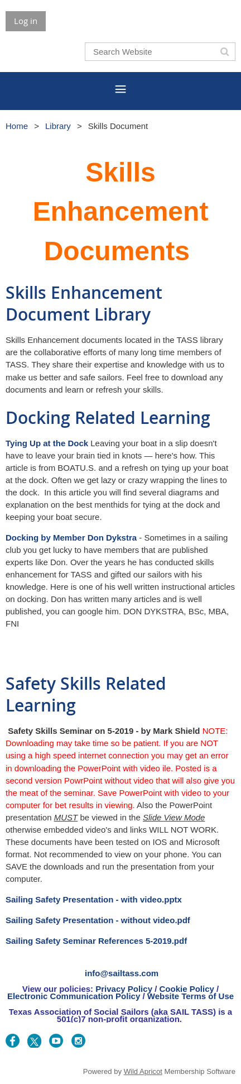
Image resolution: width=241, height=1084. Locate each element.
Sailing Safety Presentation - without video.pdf (98, 920)
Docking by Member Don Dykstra (71, 537)
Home (17, 126)
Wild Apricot (143, 1071)
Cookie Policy (186, 989)
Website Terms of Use (190, 996)
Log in (25, 20)
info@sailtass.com (121, 973)
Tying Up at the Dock (47, 443)
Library (58, 126)
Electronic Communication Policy (73, 996)
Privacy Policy (123, 989)
